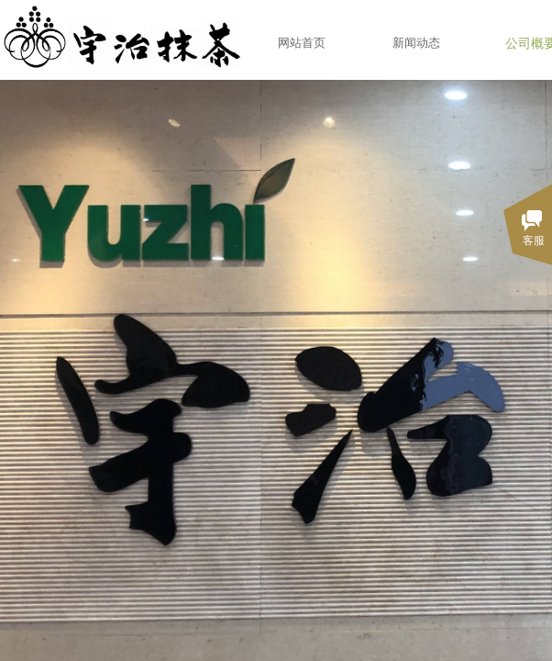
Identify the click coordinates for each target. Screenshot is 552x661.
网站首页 (302, 43)
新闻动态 (416, 43)
